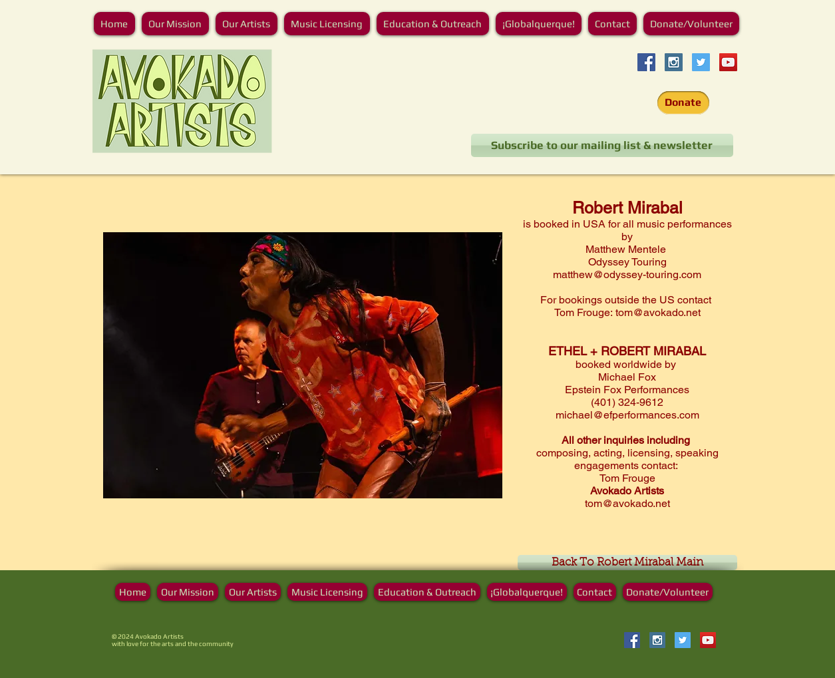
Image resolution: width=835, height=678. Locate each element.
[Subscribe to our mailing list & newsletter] (602, 145)
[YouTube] (728, 62)
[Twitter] (701, 62)
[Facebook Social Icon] (646, 62)
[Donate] (683, 102)
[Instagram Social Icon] (674, 62)
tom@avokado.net (658, 312)
